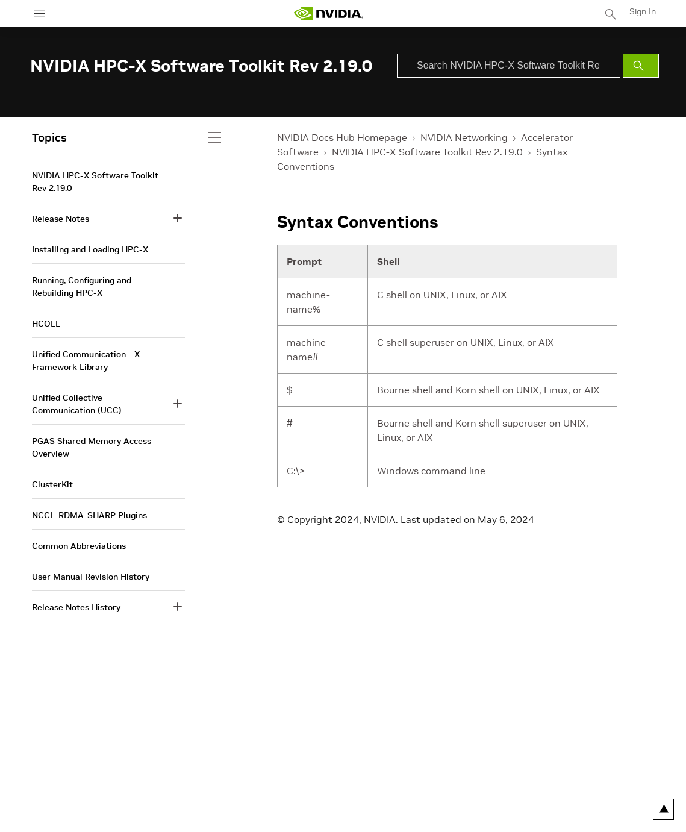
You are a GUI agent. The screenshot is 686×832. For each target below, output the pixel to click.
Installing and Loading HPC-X (90, 249)
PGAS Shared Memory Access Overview (91, 447)
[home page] (328, 13)
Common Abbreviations (79, 545)
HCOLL (46, 323)
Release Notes (60, 218)
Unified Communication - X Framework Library (86, 360)
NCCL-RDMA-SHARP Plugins (89, 515)
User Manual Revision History (90, 576)
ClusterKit (52, 484)
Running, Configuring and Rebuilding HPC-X (81, 286)
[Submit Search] (641, 66)
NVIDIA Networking (464, 137)
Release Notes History (76, 607)
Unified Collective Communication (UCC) (77, 404)
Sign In (642, 11)
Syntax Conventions (357, 222)
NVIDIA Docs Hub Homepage (342, 137)
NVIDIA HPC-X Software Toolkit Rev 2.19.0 (427, 152)
